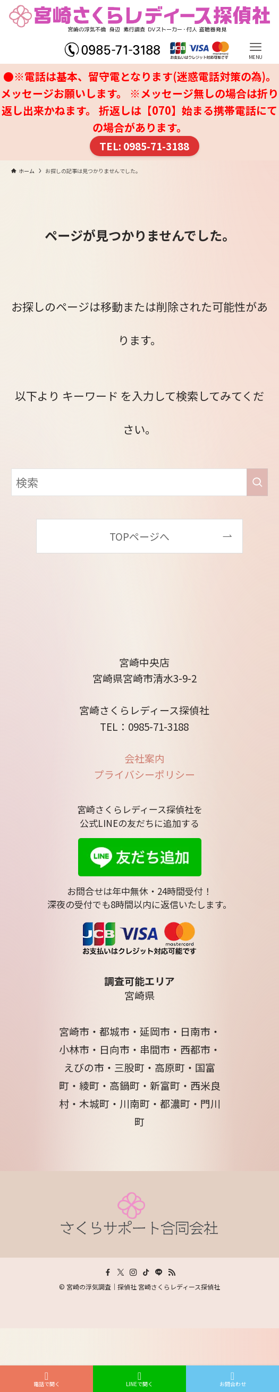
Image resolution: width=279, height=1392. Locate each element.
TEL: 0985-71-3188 (144, 146)
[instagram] (133, 1272)
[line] (159, 1272)
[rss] (171, 1272)
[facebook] (108, 1272)
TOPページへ (139, 536)
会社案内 (144, 758)
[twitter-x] (120, 1272)
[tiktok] (146, 1272)
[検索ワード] (139, 482)
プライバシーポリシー (144, 774)
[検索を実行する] (257, 482)
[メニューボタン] (255, 32)
